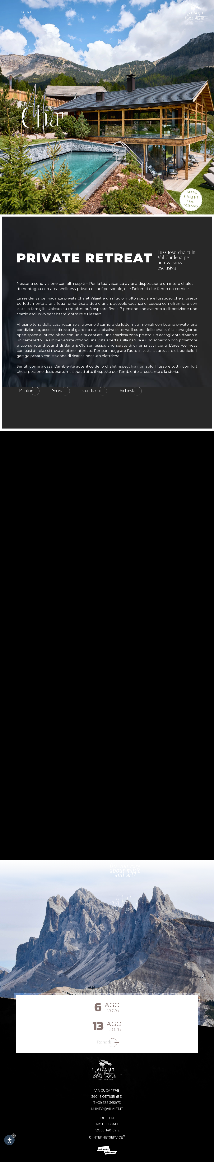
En (111, 1118)
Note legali (107, 1124)
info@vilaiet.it (109, 1109)
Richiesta (132, 391)
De (104, 1118)
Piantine (30, 391)
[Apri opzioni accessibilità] (9, 1140)
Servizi (62, 391)
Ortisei (108, 1097)
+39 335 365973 (108, 1103)
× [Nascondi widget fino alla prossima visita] (13, 1135)
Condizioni (96, 391)
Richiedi (108, 1042)
